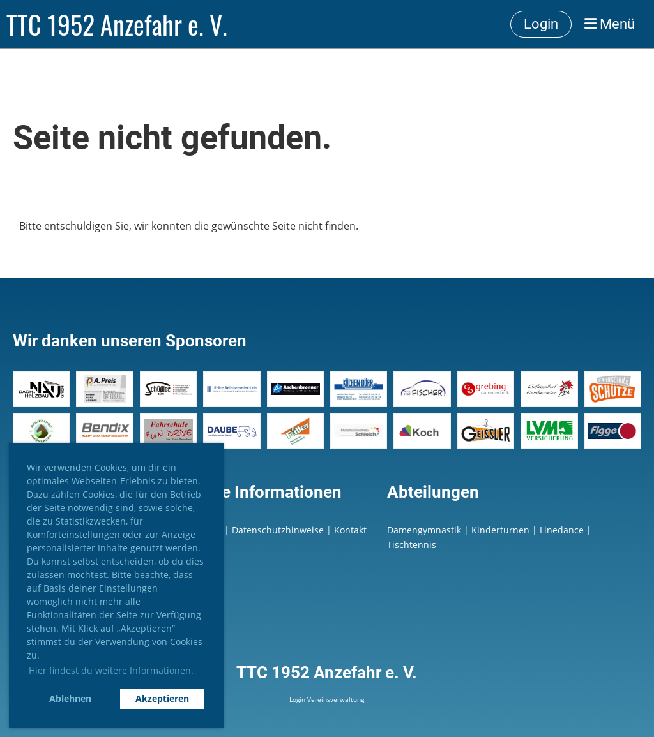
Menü (609, 24)
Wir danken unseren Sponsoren (130, 340)
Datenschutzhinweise (279, 530)
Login (541, 24)
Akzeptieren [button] (162, 698)
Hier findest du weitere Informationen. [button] (111, 670)
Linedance (562, 530)
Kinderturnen (500, 530)
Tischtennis (411, 545)
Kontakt (350, 530)
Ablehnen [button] (70, 698)
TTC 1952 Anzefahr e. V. (116, 24)
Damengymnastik (424, 530)
